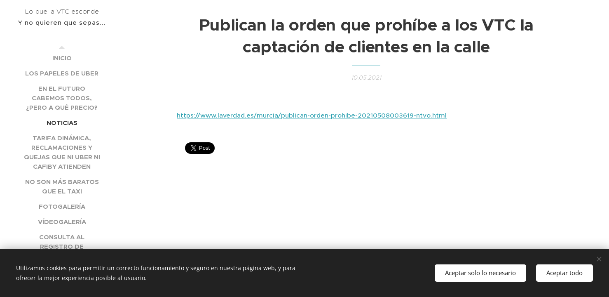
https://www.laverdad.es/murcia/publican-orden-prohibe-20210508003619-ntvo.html (312, 115)
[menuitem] (61, 58)
